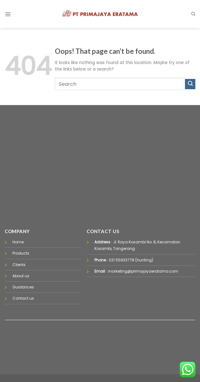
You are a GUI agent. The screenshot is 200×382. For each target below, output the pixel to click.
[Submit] (190, 84)
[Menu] (8, 14)
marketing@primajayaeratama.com (143, 271)
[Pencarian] (193, 13)
